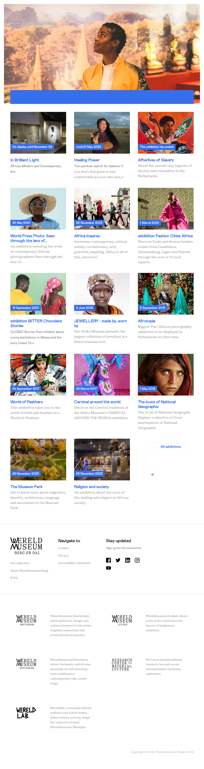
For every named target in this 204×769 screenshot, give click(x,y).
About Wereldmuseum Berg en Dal (110, 2)
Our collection (19, 566)
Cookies (63, 551)
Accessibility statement (74, 566)
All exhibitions (171, 450)
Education (148, 2)
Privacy (63, 558)
